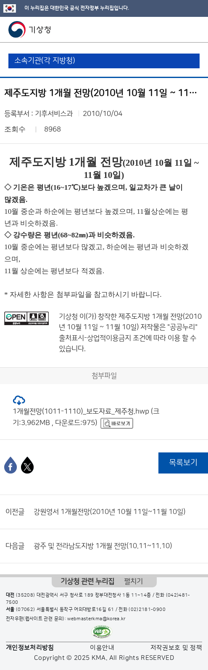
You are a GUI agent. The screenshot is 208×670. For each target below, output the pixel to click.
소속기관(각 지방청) (44, 61)
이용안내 (102, 647)
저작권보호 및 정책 (176, 647)
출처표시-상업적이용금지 (96, 338)
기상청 (29, 29)
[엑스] (27, 465)
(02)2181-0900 (147, 609)
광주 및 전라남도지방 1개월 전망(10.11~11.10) (103, 546)
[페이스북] (10, 465)
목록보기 (183, 462)
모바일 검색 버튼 (180, 29)
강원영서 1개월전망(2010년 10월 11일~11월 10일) (109, 512)
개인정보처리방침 (30, 647)
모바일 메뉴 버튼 (194, 29)
